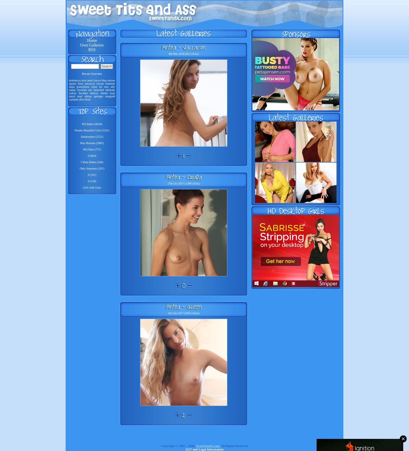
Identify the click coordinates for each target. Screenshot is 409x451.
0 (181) (92, 174)
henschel (99, 90)
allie (81, 99)
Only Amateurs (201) (92, 168)
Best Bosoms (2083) (92, 143)
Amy (80, 83)
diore (88, 99)
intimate (110, 90)
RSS (92, 50)
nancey (94, 93)
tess (106, 86)
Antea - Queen (183, 306)
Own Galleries (92, 45)
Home (92, 40)
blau (104, 80)
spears (72, 83)
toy (90, 90)
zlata (72, 86)
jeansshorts (83, 86)
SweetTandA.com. (208, 446)
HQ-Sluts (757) (92, 149)
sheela (104, 93)
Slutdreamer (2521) (92, 136)
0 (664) (92, 155)
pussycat (90, 83)
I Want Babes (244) (92, 162)
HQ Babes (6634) (92, 124)
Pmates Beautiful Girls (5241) (92, 130)
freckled (82, 90)
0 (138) (92, 181)
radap (72, 90)
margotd (110, 96)
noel (79, 96)
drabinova (75, 80)
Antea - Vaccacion (183, 47)
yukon (72, 93)
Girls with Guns (92, 187)
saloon (111, 80)
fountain (110, 83)
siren (94, 86)
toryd (72, 96)
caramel (73, 99)
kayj (112, 93)
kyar (84, 80)
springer (98, 96)
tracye (97, 80)
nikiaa (87, 96)
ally (113, 86)
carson (100, 83)
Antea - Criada (184, 177)
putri (90, 80)
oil (100, 86)
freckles (83, 93)
